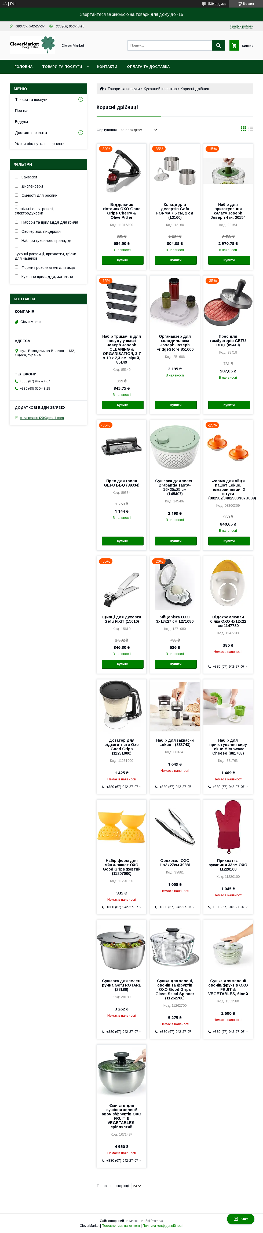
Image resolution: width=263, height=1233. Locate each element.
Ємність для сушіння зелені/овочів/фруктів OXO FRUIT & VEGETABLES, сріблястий (121, 1116)
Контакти (107, 67)
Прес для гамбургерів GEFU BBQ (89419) (228, 340)
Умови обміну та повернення (40, 144)
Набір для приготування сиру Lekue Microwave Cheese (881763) (228, 746)
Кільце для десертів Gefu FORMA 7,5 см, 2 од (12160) (174, 211)
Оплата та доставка (148, 67)
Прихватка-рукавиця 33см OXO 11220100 (228, 864)
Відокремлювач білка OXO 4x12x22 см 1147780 (228, 621)
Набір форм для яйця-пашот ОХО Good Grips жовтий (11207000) (122, 867)
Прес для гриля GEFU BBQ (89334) (122, 483)
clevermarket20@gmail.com (42, 418)
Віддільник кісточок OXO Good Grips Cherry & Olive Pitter (122, 211)
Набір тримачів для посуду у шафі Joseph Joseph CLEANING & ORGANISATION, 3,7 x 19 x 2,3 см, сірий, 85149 (121, 349)
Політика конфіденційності (163, 1226)
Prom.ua (157, 1221)
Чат (240, 1219)
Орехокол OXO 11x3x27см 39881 (175, 862)
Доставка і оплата (31, 133)
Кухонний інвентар (160, 89)
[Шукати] (218, 45)
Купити (122, 260)
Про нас (22, 110)
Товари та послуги (62, 67)
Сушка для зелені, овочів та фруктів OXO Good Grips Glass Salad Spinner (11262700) (174, 989)
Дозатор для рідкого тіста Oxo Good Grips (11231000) (121, 746)
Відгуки (21, 121)
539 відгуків (217, 4)
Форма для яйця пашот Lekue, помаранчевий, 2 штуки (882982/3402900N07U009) (228, 489)
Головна (23, 67)
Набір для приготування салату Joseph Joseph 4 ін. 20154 (228, 211)
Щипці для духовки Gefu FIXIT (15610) (121, 619)
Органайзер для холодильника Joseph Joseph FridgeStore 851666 (174, 342)
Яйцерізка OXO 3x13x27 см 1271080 (174, 619)
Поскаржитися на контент (121, 1226)
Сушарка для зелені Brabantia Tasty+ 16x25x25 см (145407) (175, 487)
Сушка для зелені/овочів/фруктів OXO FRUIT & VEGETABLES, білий (228, 987)
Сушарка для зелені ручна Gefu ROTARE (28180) (121, 985)
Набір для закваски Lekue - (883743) (175, 742)
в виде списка (251, 130)
